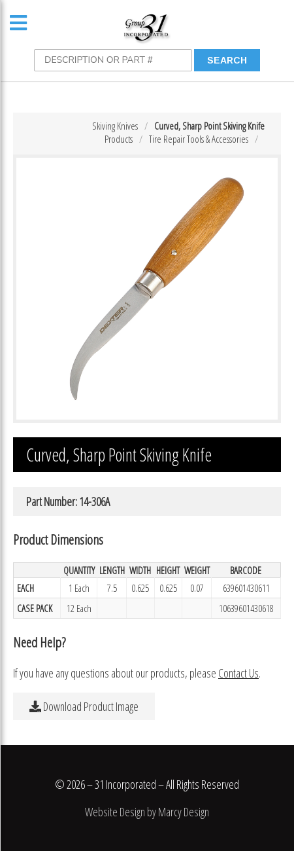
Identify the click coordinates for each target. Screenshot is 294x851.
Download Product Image (84, 706)
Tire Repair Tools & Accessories (198, 138)
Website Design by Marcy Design (147, 812)
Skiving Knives (115, 125)
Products (119, 138)
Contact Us (238, 673)
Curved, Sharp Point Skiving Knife (209, 125)
